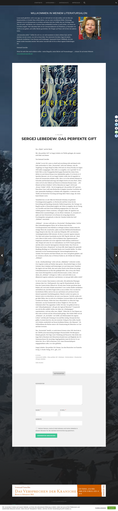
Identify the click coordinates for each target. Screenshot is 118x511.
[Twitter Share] (116, 120)
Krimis (39, 355)
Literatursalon (61, 501)
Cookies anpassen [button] (100, 508)
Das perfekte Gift (53, 357)
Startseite (38, 2)
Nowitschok (78, 357)
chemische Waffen (41, 357)
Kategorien (50, 2)
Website (39, 419)
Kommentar (40, 383)
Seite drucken (39, 362)
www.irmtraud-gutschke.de (25, 53)
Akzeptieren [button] (111, 508)
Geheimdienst (69, 357)
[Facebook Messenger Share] (116, 136)
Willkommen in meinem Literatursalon (59, 13)
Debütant (61, 357)
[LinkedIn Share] (116, 124)
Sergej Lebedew (40, 359)
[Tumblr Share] (116, 128)
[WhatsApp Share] (116, 132)
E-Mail (63, 410)
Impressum (76, 2)
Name (38, 410)
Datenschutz (64, 2)
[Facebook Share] (116, 117)
